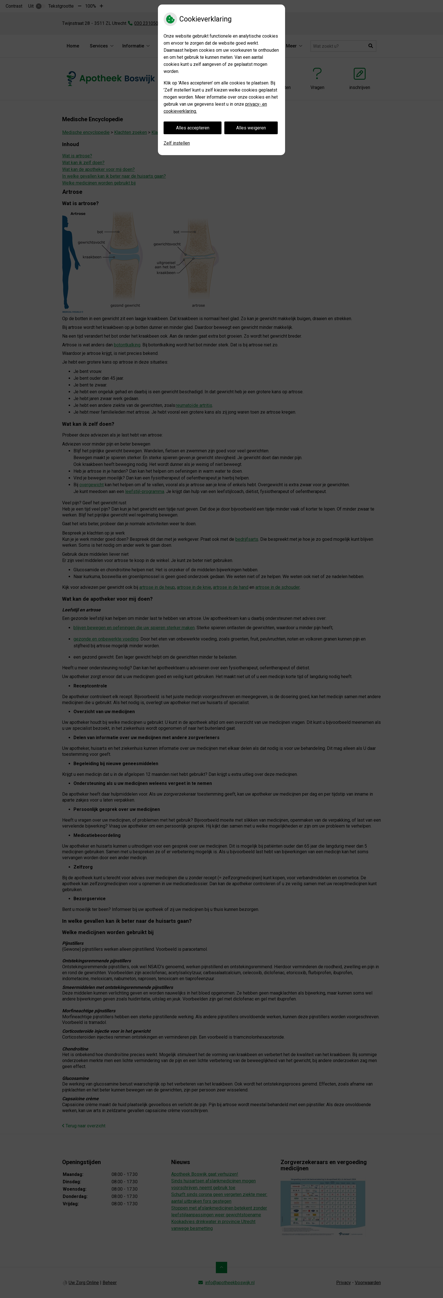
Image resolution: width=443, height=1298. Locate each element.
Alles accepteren (192, 128)
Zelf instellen (177, 143)
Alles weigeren (251, 128)
